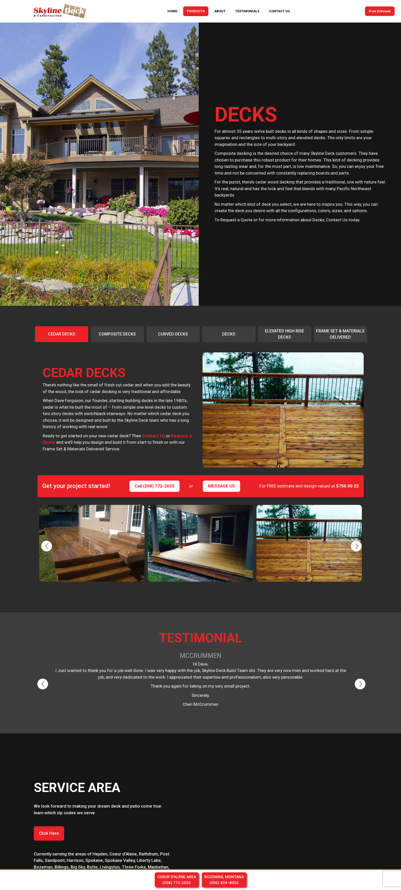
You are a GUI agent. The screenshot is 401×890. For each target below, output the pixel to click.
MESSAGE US (221, 486)
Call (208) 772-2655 (154, 486)
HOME (172, 11)
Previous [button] (43, 543)
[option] (61, 334)
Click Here (49, 833)
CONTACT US (279, 11)
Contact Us (153, 435)
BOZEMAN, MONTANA (224, 880)
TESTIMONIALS (247, 11)
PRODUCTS (196, 11)
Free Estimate (380, 11)
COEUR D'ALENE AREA (176, 880)
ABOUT (220, 11)
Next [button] (353, 543)
